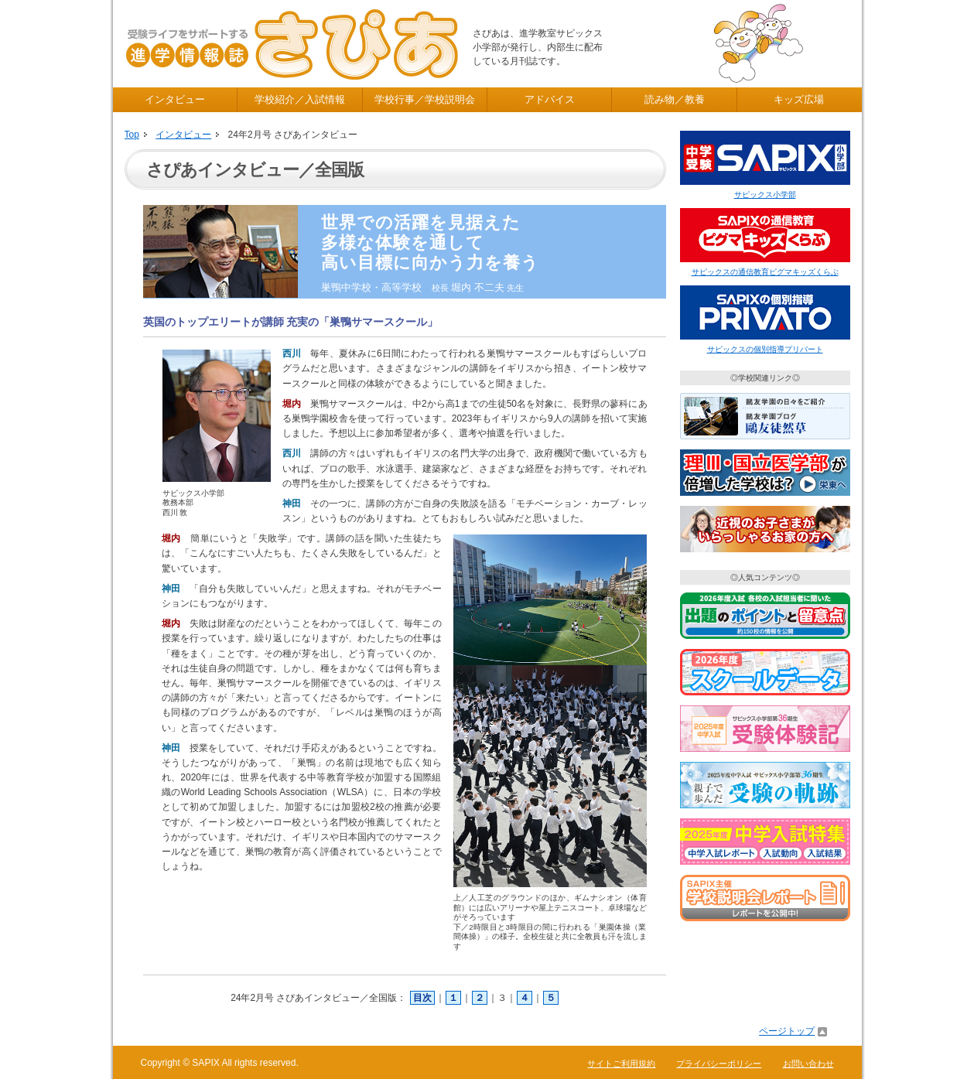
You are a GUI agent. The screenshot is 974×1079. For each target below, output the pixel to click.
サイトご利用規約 (621, 1063)
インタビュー (175, 99)
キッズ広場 (799, 99)
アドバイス (550, 99)
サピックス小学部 (765, 194)
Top (132, 134)
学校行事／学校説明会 (424, 99)
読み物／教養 (674, 99)
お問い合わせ (808, 1063)
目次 (422, 997)
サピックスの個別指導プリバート (765, 349)
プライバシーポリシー (718, 1063)
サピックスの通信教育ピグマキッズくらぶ (765, 272)
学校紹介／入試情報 (300, 99)
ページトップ (787, 1031)
